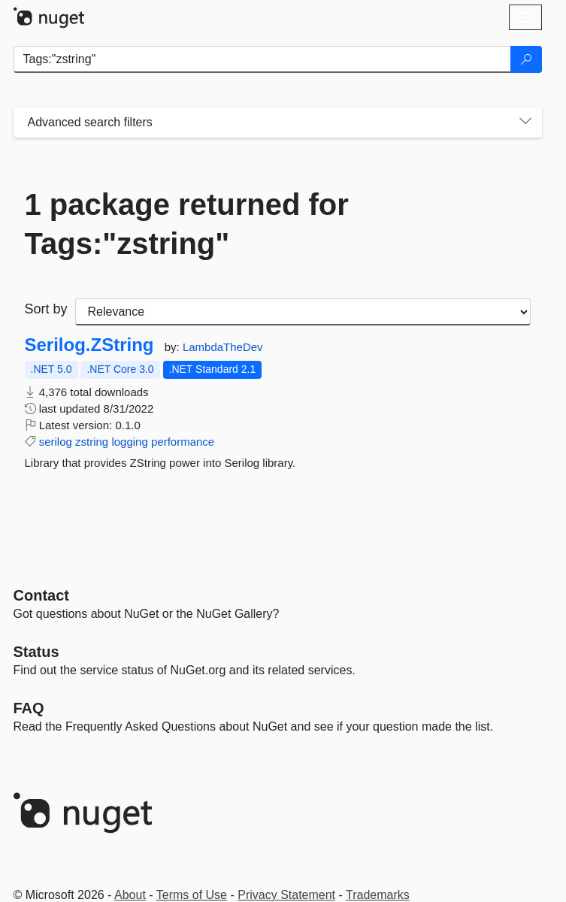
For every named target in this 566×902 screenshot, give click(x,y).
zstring (91, 441)
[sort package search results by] (303, 311)
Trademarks (378, 894)
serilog (55, 441)
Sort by (46, 308)
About (130, 894)
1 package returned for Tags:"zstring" (187, 224)
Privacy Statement (286, 894)
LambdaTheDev (223, 347)
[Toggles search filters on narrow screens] (525, 122)
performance (182, 441)
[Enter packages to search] (262, 59)
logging (129, 441)
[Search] (526, 59)
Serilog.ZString (89, 345)
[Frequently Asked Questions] (29, 708)
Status (36, 651)
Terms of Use (191, 894)
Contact (41, 595)
